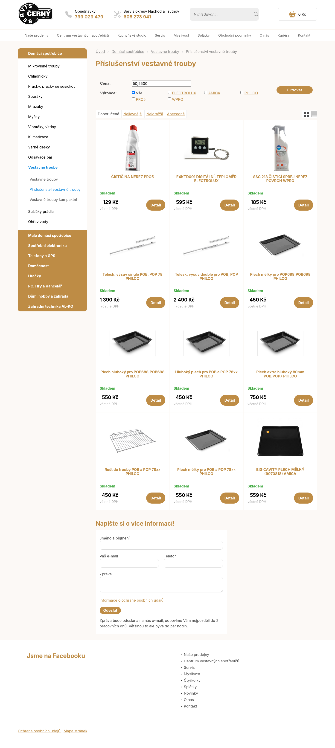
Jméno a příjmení (115, 538)
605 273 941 (137, 17)
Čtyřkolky (192, 680)
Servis (189, 667)
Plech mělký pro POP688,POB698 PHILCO (280, 277)
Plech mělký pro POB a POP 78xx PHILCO (206, 472)
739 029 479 (89, 17)
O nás (189, 699)
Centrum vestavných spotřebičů (211, 661)
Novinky (191, 693)
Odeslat (110, 610)
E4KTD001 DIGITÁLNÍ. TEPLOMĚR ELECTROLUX (206, 179)
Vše (139, 93)
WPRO (177, 99)
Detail (156, 205)
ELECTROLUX (184, 93)
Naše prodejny (196, 654)
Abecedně (176, 114)
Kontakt (190, 706)
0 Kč (302, 14)
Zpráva (106, 574)
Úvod (100, 51)
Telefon (170, 556)
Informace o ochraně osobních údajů (131, 600)
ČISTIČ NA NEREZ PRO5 (132, 177)
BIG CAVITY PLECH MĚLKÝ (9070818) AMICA (280, 472)
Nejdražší (154, 114)
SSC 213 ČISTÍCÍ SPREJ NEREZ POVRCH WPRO (280, 179)
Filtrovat (294, 90)
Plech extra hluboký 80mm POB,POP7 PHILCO (280, 374)
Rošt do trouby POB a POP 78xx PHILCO (132, 472)
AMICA (214, 93)
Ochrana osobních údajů (39, 731)
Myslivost (192, 674)
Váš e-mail (109, 556)
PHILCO (251, 93)
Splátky (190, 686)
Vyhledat (256, 14)
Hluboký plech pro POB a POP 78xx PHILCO (206, 374)
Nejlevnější (132, 114)
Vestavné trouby (165, 51)
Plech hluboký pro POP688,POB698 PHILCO (133, 374)
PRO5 (141, 99)
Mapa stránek (75, 731)
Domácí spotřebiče (127, 51)
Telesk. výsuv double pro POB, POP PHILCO (206, 277)
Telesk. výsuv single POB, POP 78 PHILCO (132, 277)
